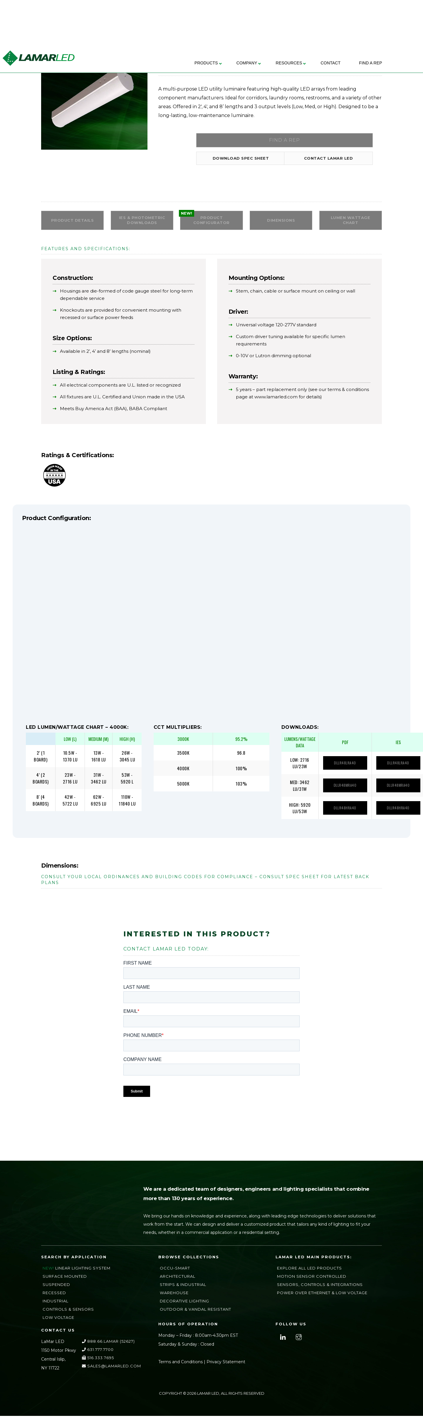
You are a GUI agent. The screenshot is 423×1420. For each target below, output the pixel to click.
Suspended (56, 1288)
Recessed (54, 1296)
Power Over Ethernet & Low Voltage (322, 1296)
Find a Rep (281, 141)
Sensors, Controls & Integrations (320, 1288)
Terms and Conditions (180, 1366)
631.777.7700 (98, 1353)
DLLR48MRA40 (343, 790)
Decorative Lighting (184, 1305)
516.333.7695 (98, 1361)
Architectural (177, 1280)
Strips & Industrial (183, 1288)
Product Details (72, 223)
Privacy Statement (226, 1366)
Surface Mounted (65, 1280)
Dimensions (281, 223)
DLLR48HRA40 (343, 812)
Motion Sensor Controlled (311, 1280)
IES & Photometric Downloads (142, 223)
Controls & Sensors (68, 1313)
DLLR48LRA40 (343, 768)
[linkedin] (282, 1340)
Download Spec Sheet (238, 160)
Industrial (55, 1305)
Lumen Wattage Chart (350, 223)
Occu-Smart (175, 1272)
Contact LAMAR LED (325, 160)
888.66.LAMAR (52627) (108, 1345)
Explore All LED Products (309, 1272)
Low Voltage (58, 1321)
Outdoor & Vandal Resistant (195, 1313)
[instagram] (298, 1340)
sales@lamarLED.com (111, 1370)
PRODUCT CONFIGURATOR (211, 223)
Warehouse (174, 1296)
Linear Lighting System (82, 1272)
